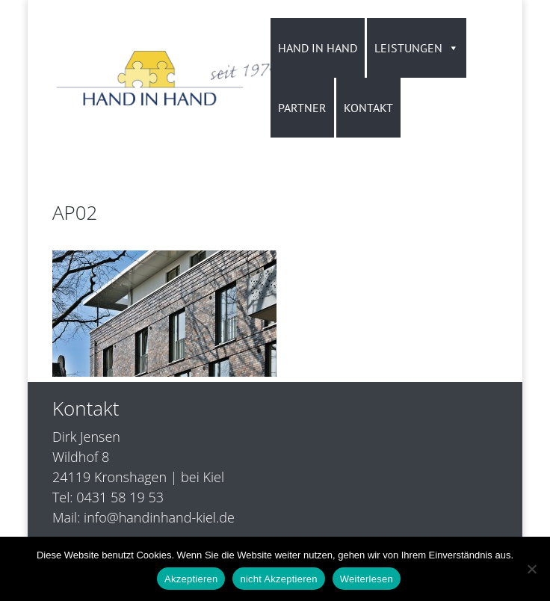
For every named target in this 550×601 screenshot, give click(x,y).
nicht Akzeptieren (278, 579)
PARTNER (302, 107)
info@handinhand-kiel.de (159, 517)
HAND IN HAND (317, 47)
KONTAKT (368, 107)
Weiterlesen (366, 579)
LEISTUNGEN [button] (416, 47)
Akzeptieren (190, 579)
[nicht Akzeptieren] (531, 568)
